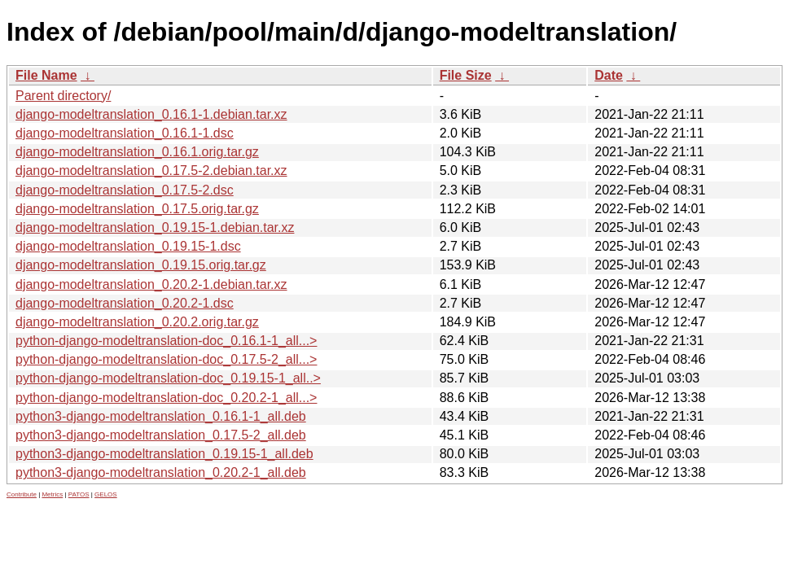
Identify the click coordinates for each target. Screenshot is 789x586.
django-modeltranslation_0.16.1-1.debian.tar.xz (151, 114)
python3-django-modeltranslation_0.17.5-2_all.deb (160, 435)
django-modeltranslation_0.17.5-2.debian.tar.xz (151, 170)
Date (608, 75)
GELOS (105, 494)
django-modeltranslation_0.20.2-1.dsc (124, 303)
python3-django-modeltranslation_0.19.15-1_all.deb (164, 454)
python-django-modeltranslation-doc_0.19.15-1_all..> (168, 378)
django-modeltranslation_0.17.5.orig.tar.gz (137, 209)
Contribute (22, 494)
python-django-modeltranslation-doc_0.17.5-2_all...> (166, 359)
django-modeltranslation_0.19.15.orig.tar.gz (140, 265)
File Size (466, 75)
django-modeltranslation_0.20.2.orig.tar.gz (137, 322)
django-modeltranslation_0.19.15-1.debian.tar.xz (154, 227)
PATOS (79, 494)
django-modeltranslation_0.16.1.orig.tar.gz (137, 152)
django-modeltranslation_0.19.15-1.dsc (128, 246)
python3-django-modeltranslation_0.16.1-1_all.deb (160, 416)
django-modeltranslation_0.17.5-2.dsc (124, 190)
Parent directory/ (63, 96)
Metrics (52, 494)
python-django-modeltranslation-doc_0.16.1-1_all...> (166, 341)
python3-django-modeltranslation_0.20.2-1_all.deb (160, 472)
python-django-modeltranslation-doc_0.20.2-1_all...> (166, 398)
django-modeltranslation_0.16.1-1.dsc (124, 133)
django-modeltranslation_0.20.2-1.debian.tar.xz (151, 284)
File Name (46, 75)
